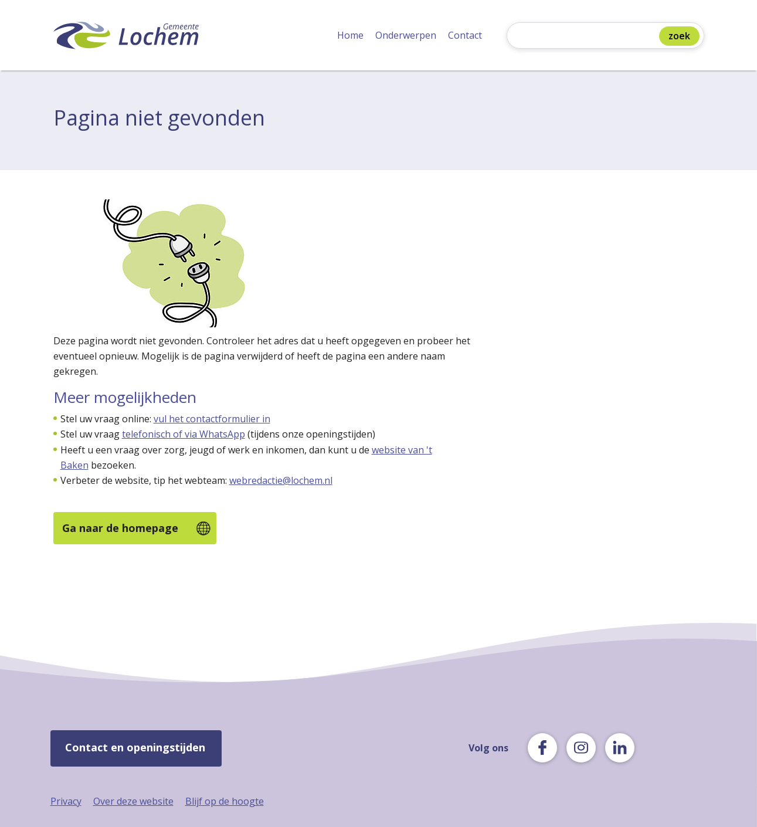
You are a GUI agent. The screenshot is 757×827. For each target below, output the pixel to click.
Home (350, 35)
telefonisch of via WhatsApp (183, 434)
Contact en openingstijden (135, 747)
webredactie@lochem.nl (280, 480)
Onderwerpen (405, 35)
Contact (465, 35)
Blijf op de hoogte (224, 801)
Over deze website (133, 801)
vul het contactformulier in (212, 418)
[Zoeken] (586, 36)
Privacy (66, 801)
